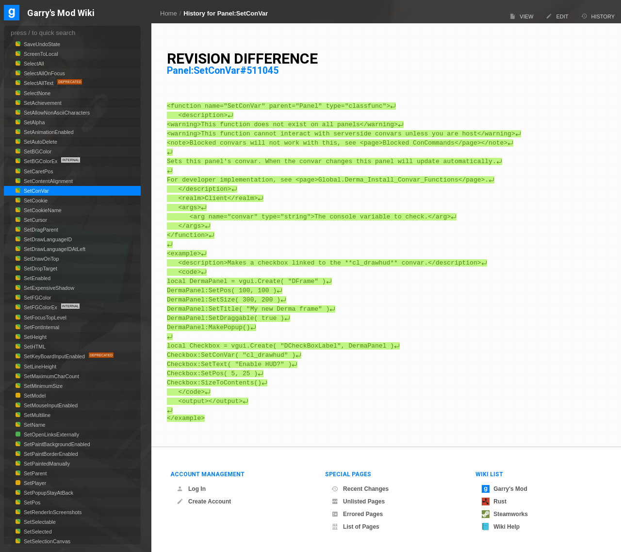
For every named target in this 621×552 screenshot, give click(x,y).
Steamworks (505, 514)
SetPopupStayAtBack (47, 493)
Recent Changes (360, 489)
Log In (191, 489)
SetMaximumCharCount (50, 376)
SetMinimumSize (42, 386)
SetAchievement (42, 103)
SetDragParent (40, 230)
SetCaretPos (37, 171)
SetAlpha (33, 122)
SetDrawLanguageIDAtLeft (53, 249)
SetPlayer (34, 483)
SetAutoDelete (39, 142)
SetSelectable (39, 522)
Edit (557, 16)
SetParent (34, 473)
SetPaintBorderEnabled (50, 454)
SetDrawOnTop (40, 259)
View (521, 16)
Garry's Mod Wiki (61, 13)
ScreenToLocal (40, 54)
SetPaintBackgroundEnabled (56, 444)
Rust (494, 501)
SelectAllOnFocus (43, 73)
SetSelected (37, 532)
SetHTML (34, 347)
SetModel (34, 396)
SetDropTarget (39, 268)
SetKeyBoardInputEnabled (54, 356)
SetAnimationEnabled (48, 132)
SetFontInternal (40, 327)
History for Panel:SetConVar (225, 13)
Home (168, 13)
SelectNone (36, 93)
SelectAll (33, 64)
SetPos (31, 502)
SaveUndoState (41, 44)
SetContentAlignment (47, 181)
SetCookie (35, 200)
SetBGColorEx (40, 161)
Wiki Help (501, 527)
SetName (34, 425)
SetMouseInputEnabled (50, 405)
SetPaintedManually (46, 464)
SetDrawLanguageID (47, 239)
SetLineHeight (39, 366)
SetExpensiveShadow (48, 288)
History (598, 16)
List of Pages (355, 527)
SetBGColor (36, 151)
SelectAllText (38, 83)
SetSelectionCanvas (46, 541)
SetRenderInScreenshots (52, 512)
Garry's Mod (504, 489)
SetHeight (34, 337)
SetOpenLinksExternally (50, 434)
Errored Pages (357, 514)
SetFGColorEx (40, 307)
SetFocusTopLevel (44, 317)
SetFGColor (36, 298)
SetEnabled (36, 278)
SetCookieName (42, 210)
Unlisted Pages (358, 501)
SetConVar (35, 191)
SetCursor (34, 220)
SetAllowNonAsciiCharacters (56, 113)
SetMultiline (36, 415)
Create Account (204, 501)
